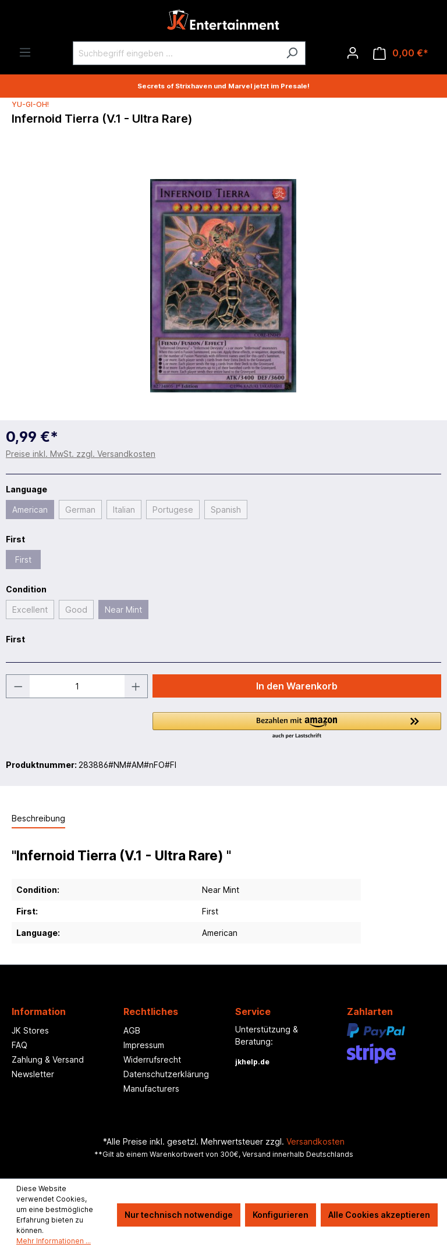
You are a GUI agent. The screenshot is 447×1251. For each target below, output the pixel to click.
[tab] (38, 818)
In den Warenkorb (297, 686)
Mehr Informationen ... (53, 1240)
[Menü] (25, 52)
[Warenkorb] (400, 53)
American (30, 509)
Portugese (172, 509)
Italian (124, 509)
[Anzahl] (77, 686)
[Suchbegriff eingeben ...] (176, 53)
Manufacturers (151, 1088)
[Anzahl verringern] (18, 686)
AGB (131, 1030)
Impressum (143, 1045)
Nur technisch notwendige (179, 1215)
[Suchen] (292, 53)
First (23, 559)
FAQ (19, 1045)
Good (76, 609)
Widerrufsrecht (152, 1059)
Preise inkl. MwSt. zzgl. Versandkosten (80, 454)
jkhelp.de (252, 1061)
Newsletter (33, 1074)
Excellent (30, 609)
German (80, 509)
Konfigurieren (280, 1215)
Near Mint (123, 609)
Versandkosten (315, 1141)
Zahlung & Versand (48, 1059)
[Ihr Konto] (352, 53)
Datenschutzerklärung (166, 1074)
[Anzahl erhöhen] (136, 686)
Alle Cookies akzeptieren (379, 1215)
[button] (296, 726)
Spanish (226, 509)
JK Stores (30, 1030)
